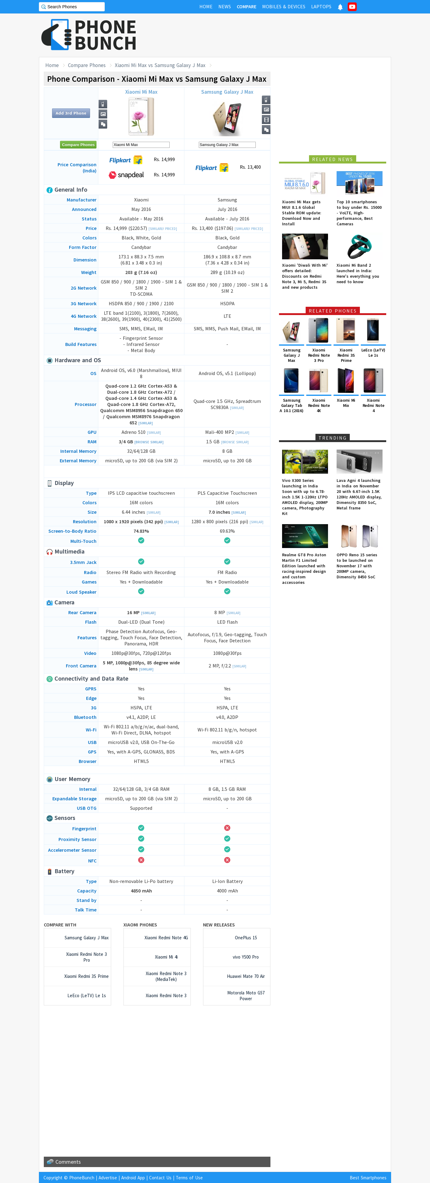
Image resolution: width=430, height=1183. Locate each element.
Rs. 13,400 (227, 167)
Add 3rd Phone (71, 113)
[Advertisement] (279, 35)
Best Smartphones (368, 1178)
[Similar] (145, 423)
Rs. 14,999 (141, 159)
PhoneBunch (81, 1178)
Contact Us (160, 1178)
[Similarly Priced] (163, 229)
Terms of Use (189, 1178)
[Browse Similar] (149, 442)
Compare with (60, 925)
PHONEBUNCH (105, 34)
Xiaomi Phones (140, 925)
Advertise (108, 1178)
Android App (133, 1178)
